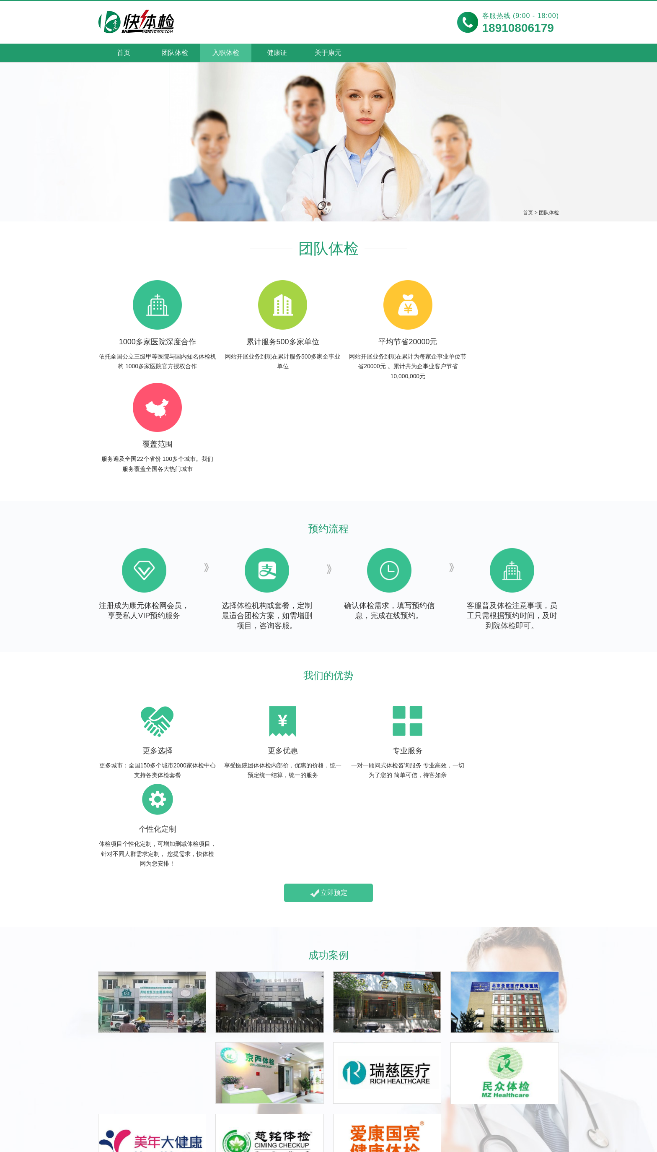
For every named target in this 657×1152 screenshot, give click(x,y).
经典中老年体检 (410, 1078)
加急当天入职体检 (125, 1078)
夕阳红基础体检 (410, 1066)
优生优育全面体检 (317, 1078)
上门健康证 (211, 1091)
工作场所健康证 (217, 1078)
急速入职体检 (118, 1091)
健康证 (277, 52)
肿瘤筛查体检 (407, 1091)
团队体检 (174, 52)
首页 (123, 52)
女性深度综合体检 (317, 1091)
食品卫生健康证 (217, 1066)
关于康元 (328, 52)
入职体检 (225, 52)
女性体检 (306, 1047)
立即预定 (328, 719)
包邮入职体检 (118, 1066)
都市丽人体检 (311, 1066)
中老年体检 (406, 1047)
